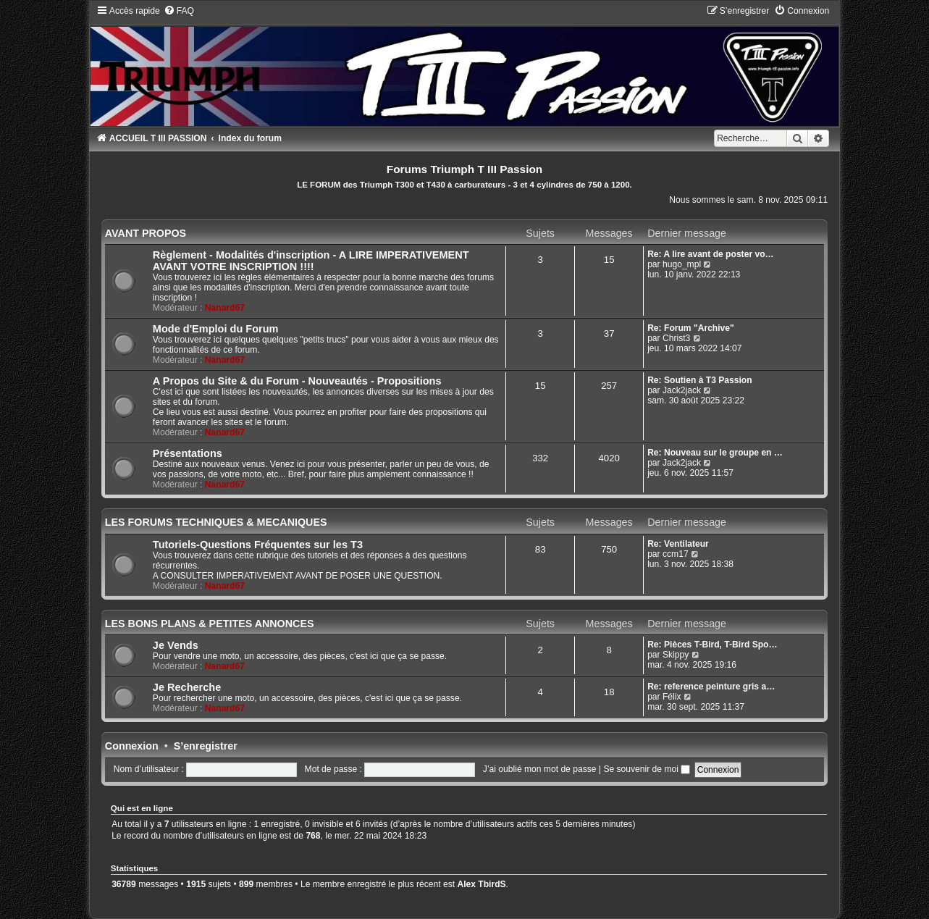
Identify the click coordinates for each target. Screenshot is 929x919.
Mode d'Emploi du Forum (216, 329)
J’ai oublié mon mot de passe (540, 769)
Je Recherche (187, 687)
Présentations (187, 453)
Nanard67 (225, 308)
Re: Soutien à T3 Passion (699, 380)
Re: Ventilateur (678, 544)
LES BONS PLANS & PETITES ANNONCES (209, 623)
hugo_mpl (682, 264)
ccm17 (676, 554)
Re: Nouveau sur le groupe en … (715, 453)
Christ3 (676, 338)
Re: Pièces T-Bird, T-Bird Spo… (712, 644)
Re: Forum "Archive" (690, 328)
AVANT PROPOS (145, 233)
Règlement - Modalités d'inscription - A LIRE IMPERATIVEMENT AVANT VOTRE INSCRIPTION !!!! (311, 260)
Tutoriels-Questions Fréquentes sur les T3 (258, 544)
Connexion (132, 746)
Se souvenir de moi (646, 769)
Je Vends (175, 645)
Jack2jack (682, 390)
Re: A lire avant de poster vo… (710, 254)
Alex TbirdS (481, 884)
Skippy (676, 655)
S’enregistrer (205, 746)
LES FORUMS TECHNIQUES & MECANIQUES (216, 522)
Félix (672, 697)
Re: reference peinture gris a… (711, 686)
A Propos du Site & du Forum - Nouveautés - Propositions (297, 381)
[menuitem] (179, 11)
